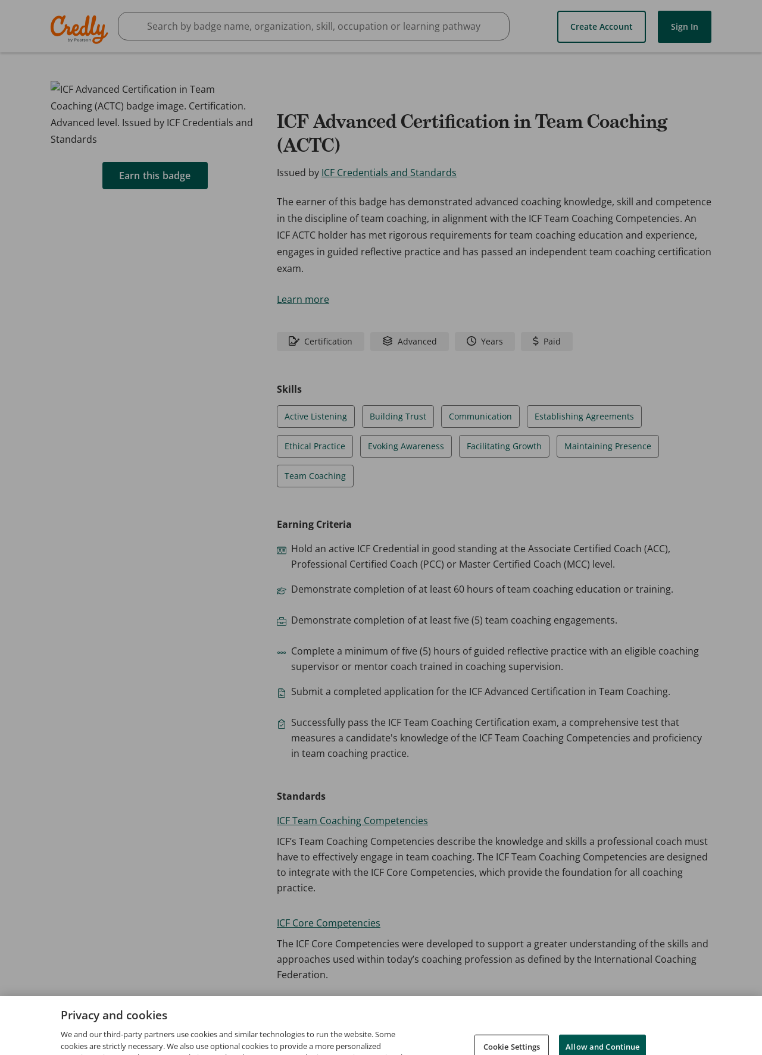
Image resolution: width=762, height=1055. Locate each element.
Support (704, 1024)
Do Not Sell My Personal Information (648, 1041)
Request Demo (429, 1024)
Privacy (597, 1024)
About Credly (500, 1024)
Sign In (684, 26)
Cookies (544, 1041)
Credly (81, 29)
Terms (554, 1024)
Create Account (601, 26)
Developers (649, 1024)
